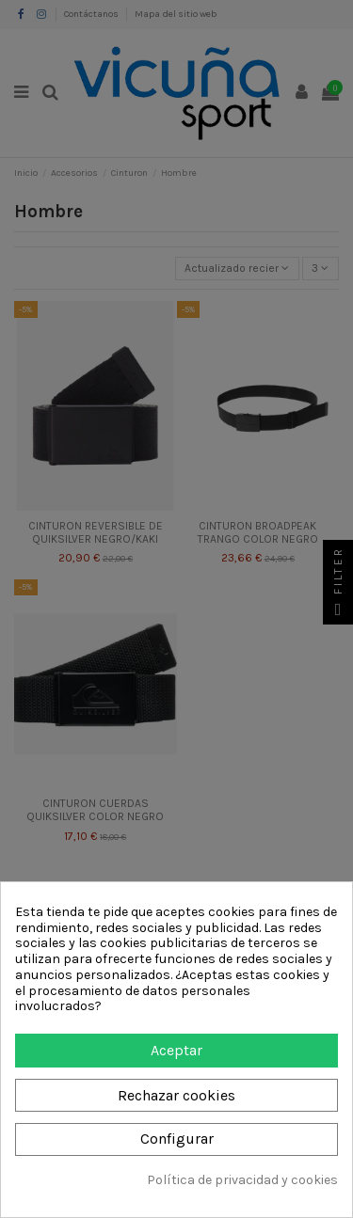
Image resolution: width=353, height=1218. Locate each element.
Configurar (177, 1138)
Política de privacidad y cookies (242, 1180)
